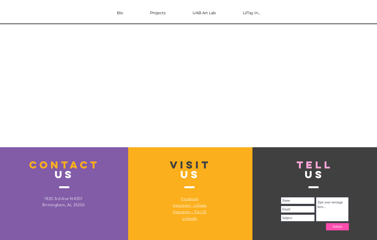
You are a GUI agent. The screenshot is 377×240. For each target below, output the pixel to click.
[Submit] (337, 226)
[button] (158, 13)
